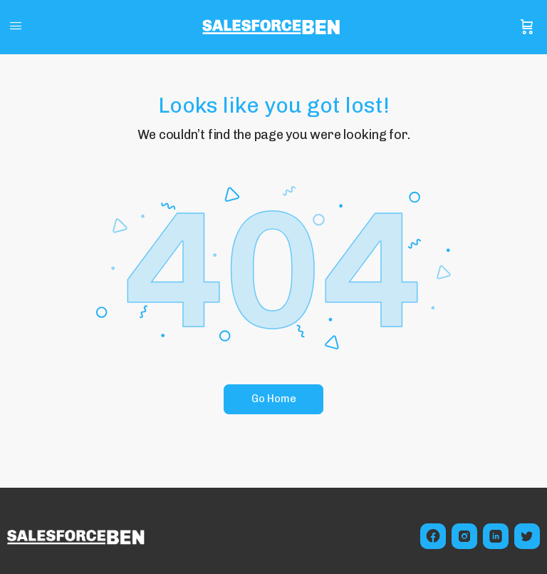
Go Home (273, 398)
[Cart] (527, 27)
